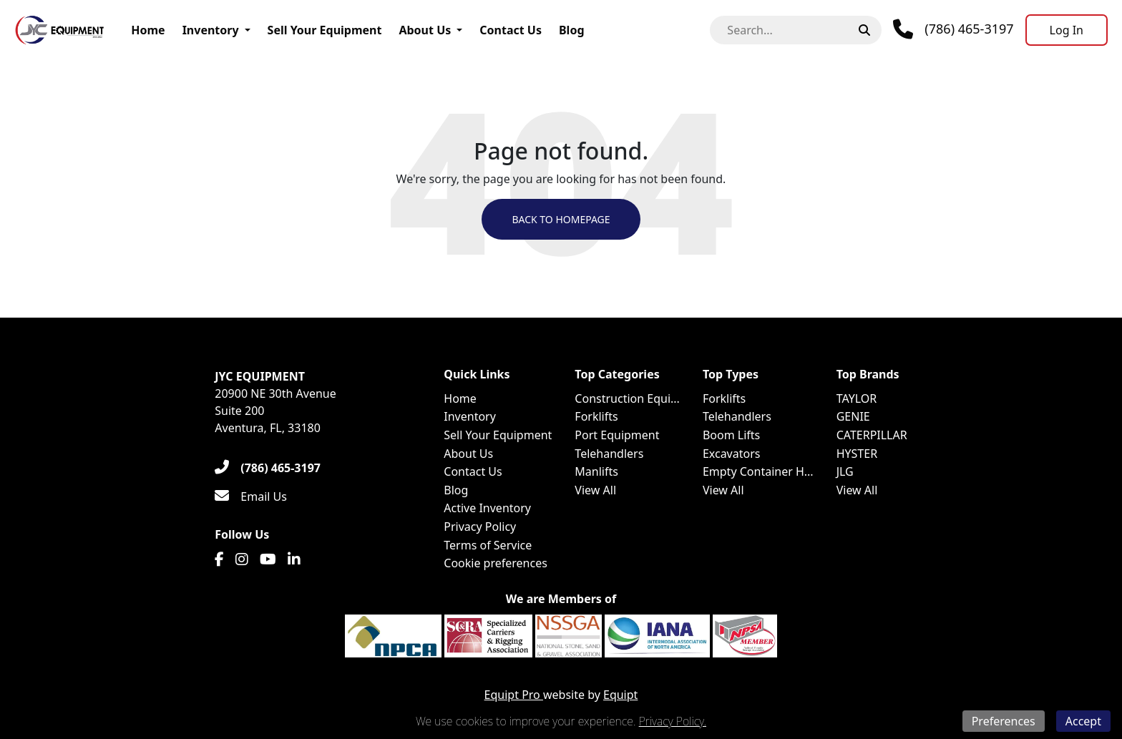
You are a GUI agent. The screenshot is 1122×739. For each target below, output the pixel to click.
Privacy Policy (480, 526)
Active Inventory (487, 508)
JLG (845, 471)
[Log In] (1066, 30)
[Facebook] (219, 559)
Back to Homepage (561, 219)
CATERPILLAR (871, 435)
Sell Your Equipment (325, 30)
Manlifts (596, 471)
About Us (425, 30)
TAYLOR (856, 398)
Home (148, 30)
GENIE (853, 416)
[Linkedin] (294, 559)
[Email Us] (251, 496)
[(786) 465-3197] (268, 468)
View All (595, 490)
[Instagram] (241, 559)
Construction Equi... (627, 398)
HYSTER (856, 453)
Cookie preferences (495, 563)
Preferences (1003, 721)
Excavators (732, 453)
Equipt (620, 695)
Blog (572, 30)
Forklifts (596, 416)
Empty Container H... (758, 471)
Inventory (210, 30)
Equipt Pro (513, 695)
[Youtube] (268, 559)
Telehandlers (609, 453)
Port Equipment (617, 435)
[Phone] (953, 29)
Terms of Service (488, 545)
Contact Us (510, 30)
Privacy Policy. (672, 721)
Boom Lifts (731, 435)
